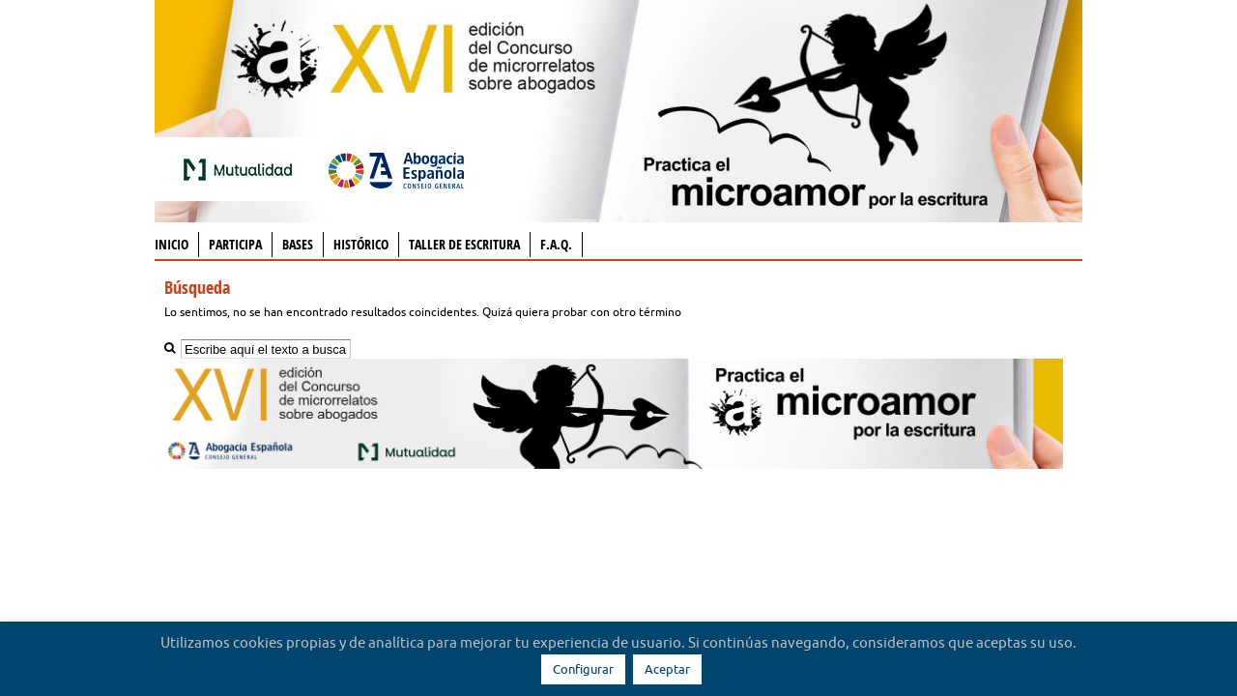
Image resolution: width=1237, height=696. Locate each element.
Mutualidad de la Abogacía (241, 169)
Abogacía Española (396, 169)
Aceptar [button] (667, 669)
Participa (235, 244)
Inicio (171, 244)
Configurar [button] (583, 669)
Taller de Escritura (464, 244)
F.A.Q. (556, 244)
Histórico (360, 244)
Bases (297, 244)
